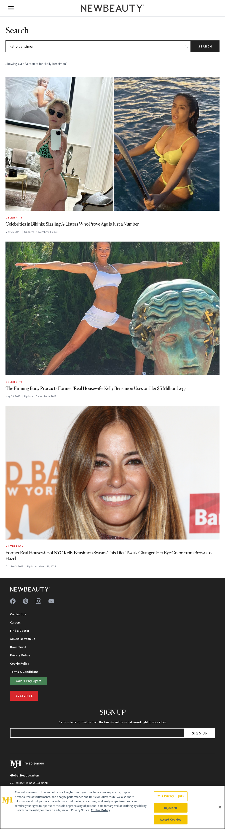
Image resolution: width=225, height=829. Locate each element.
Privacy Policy (20, 655)
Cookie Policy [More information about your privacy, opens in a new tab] (100, 810)
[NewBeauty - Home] (112, 8)
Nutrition (14, 546)
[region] (112, 807)
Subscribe (24, 696)
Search (205, 46)
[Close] (220, 807)
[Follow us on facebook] (13, 601)
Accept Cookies (170, 819)
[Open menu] (10, 8)
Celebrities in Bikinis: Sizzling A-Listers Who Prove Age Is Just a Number (72, 224)
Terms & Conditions (24, 672)
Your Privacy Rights (28, 681)
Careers (15, 622)
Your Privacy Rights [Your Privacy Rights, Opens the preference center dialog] (171, 796)
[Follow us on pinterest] (25, 601)
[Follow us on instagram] (38, 601)
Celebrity (14, 217)
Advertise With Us (22, 639)
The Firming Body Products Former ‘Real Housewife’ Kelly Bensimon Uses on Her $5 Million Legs (95, 388)
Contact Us (18, 614)
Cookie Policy (19, 663)
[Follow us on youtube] (51, 601)
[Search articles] (98, 46)
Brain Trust (18, 647)
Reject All (170, 808)
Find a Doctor (19, 631)
